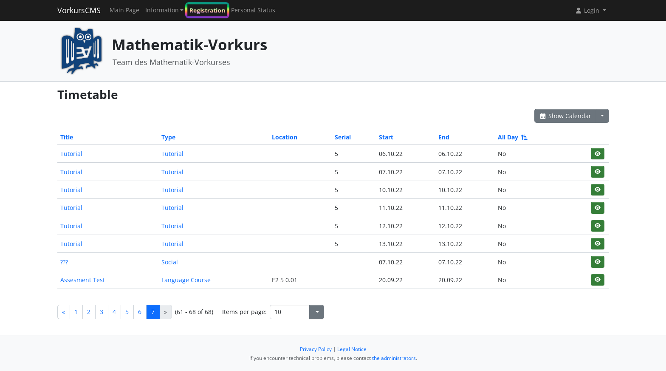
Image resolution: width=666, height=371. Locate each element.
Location (284, 137)
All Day (512, 137)
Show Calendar (565, 116)
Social (169, 262)
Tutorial (71, 154)
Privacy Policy (316, 349)
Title (66, 137)
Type (168, 137)
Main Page (124, 10)
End (443, 137)
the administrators (394, 358)
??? (64, 262)
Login (588, 10)
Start (386, 137)
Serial (343, 137)
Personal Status (253, 10)
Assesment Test (82, 280)
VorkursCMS (79, 10)
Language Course (186, 280)
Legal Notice (352, 349)
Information (162, 10)
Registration (207, 10)
